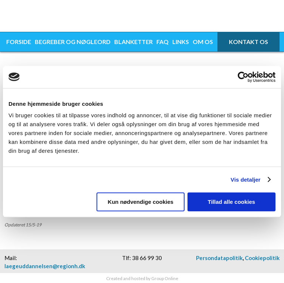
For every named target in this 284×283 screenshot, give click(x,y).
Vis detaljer (246, 179)
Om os (203, 41)
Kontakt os (248, 41)
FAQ (162, 41)
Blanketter (133, 41)
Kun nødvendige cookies (140, 202)
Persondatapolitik (219, 258)
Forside (18, 41)
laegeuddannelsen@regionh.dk (44, 266)
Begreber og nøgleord (73, 41)
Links (180, 41)
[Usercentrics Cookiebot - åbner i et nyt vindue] (243, 76)
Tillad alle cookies (231, 202)
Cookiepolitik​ (262, 258)
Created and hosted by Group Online (142, 278)
